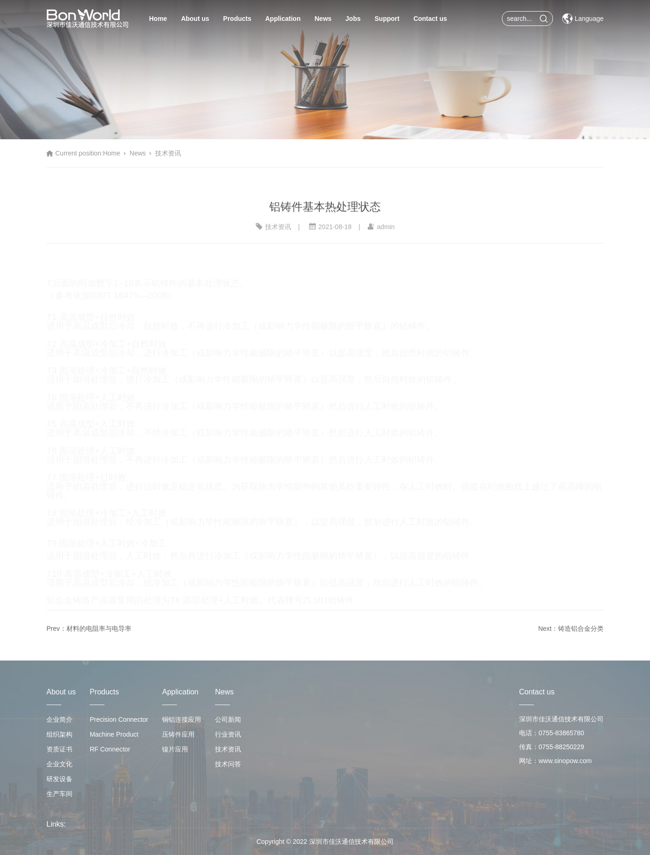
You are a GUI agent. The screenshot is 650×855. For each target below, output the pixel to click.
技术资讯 (168, 153)
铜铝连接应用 (181, 719)
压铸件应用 (178, 734)
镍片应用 (175, 749)
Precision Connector (119, 719)
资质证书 (59, 749)
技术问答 (228, 764)
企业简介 (59, 719)
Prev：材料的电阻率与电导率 (88, 628)
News (323, 18)
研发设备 (59, 779)
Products (237, 18)
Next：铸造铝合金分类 (571, 628)
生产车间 (59, 793)
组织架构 (59, 734)
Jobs (353, 18)
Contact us (430, 18)
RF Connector (110, 749)
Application (282, 18)
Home (158, 18)
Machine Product (114, 734)
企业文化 (59, 764)
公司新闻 (228, 719)
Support (387, 18)
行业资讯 (228, 734)
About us (195, 18)
